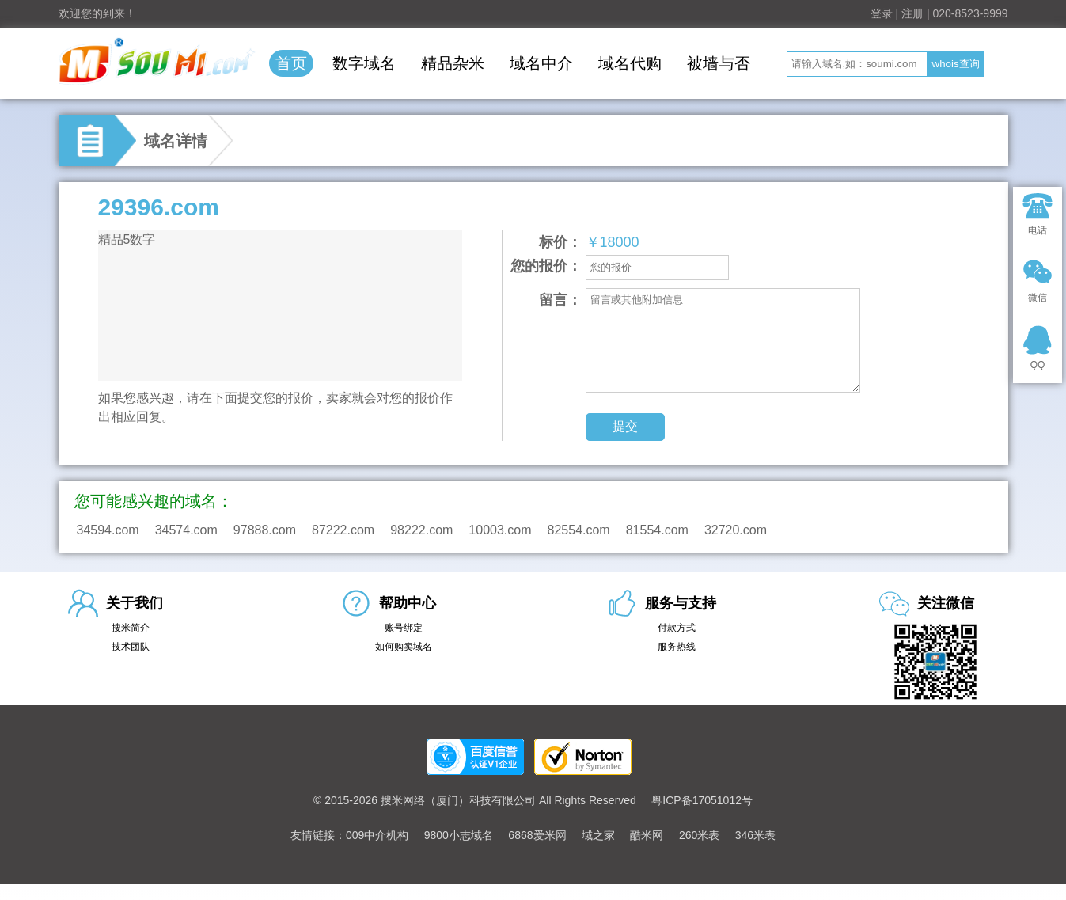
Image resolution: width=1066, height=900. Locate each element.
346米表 (755, 835)
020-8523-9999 (970, 13)
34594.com (108, 530)
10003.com (500, 530)
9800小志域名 (458, 835)
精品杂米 (452, 63)
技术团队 (131, 646)
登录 (882, 13)
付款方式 (677, 627)
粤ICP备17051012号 (702, 800)
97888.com (264, 530)
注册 (912, 13)
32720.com (735, 530)
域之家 (598, 835)
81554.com (657, 530)
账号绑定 (404, 627)
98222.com (421, 530)
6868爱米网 (537, 835)
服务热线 (677, 646)
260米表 (699, 835)
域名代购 (630, 63)
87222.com (343, 530)
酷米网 (646, 835)
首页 (291, 63)
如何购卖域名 (403, 646)
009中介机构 (377, 835)
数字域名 (364, 63)
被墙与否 (718, 63)
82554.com (579, 530)
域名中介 (541, 63)
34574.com (186, 530)
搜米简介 (131, 627)
